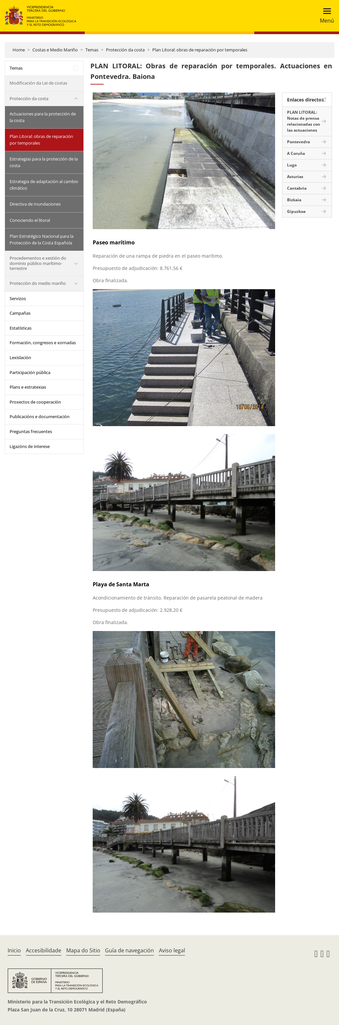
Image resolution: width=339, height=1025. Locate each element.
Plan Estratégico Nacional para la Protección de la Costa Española (41, 239)
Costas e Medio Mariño (55, 50)
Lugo (292, 165)
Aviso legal (172, 950)
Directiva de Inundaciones (35, 204)
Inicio (14, 950)
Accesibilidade (43, 950)
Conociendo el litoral (30, 220)
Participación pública (30, 372)
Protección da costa (125, 50)
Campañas (20, 313)
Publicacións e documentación (40, 416)
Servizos (18, 298)
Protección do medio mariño (38, 283)
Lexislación (20, 357)
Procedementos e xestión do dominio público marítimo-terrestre (38, 263)
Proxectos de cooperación (35, 402)
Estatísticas (20, 328)
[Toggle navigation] (324, 16)
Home (19, 50)
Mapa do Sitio (83, 950)
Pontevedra (298, 142)
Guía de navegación (129, 950)
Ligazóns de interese (30, 446)
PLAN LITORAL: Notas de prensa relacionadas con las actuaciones (303, 121)
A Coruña (296, 153)
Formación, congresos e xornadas (43, 343)
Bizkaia (294, 200)
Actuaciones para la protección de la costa (43, 117)
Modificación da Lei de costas (38, 83)
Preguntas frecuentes (31, 431)
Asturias (295, 176)
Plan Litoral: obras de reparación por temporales (199, 50)
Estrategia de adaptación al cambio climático (44, 184)
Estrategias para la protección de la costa (44, 162)
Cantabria (297, 188)
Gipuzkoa (296, 211)
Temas (91, 50)
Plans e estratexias (28, 387)
